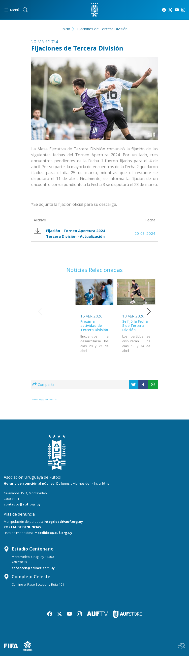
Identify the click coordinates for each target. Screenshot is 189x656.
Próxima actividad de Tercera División (52, 325)
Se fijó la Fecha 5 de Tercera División (93, 325)
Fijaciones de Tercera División (102, 28)
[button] (149, 311)
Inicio (66, 28)
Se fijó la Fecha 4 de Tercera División (135, 325)
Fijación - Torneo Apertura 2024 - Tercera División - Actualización (71, 233)
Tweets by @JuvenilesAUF (44, 399)
